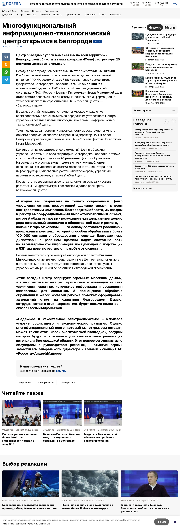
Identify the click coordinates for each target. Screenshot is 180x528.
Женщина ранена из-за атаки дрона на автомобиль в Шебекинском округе (153, 143)
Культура (31, 14)
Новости (36, 11)
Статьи (24, 11)
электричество (46, 382)
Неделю (155, 27)
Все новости (140, 188)
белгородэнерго (70, 382)
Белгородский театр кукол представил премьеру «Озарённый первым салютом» (154, 132)
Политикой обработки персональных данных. (27, 523)
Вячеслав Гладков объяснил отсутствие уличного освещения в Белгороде (61, 437)
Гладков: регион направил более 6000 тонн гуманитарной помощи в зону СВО (19, 439)
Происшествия (73, 14)
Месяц (170, 27)
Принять (161, 521)
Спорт (20, 14)
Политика (45, 14)
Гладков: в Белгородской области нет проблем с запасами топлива (100, 437)
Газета (102, 14)
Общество (90, 14)
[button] (166, 121)
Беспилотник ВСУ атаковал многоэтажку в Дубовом (154, 167)
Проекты (57, 14)
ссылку (61, 370)
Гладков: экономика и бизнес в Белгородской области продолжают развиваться (152, 155)
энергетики (25, 382)
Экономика (115, 14)
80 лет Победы (9, 11)
